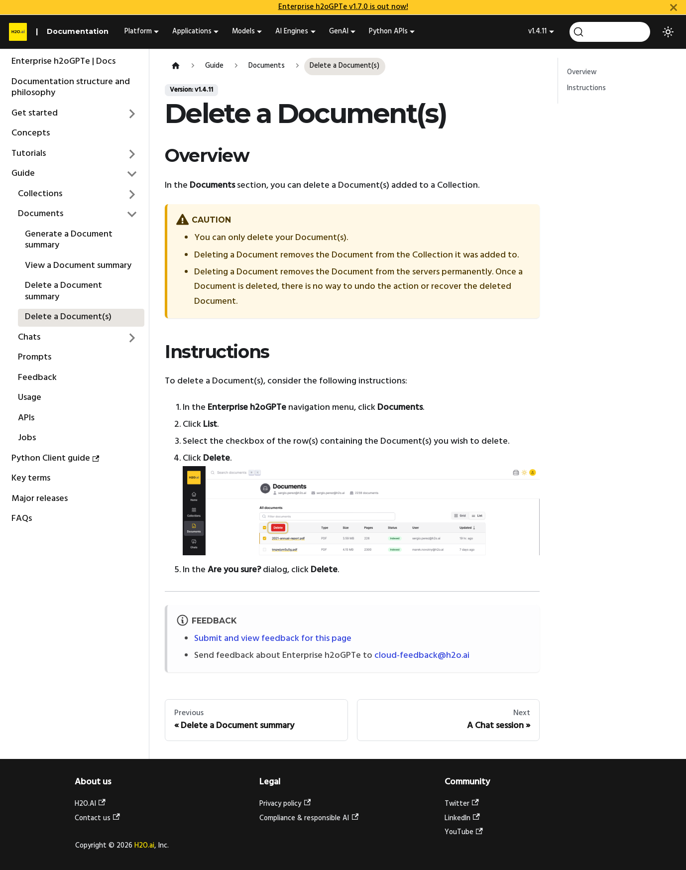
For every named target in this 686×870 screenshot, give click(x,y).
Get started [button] (34, 113)
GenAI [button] (338, 31)
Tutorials (28, 153)
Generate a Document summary (69, 240)
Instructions (586, 88)
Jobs (27, 438)
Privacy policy (285, 804)
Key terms (30, 478)
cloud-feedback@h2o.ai (421, 655)
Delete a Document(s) (68, 317)
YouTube (464, 832)
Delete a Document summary (63, 291)
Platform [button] (138, 31)
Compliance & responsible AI (308, 818)
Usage (29, 397)
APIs (26, 418)
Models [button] (243, 31)
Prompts (34, 357)
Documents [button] (40, 214)
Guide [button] (23, 173)
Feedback (37, 378)
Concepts (30, 133)
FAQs (21, 518)
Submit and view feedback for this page (272, 638)
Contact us (97, 818)
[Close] (673, 7)
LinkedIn (462, 818)
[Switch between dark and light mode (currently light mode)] (668, 32)
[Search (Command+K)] (610, 32)
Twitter (462, 804)
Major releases (39, 499)
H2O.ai (144, 846)
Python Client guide (55, 458)
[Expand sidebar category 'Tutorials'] (132, 154)
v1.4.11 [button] (537, 31)
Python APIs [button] (388, 31)
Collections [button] (40, 194)
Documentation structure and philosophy (70, 88)
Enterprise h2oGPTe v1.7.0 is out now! (343, 7)
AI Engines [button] (291, 31)
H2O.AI (90, 804)
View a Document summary (78, 265)
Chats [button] (29, 337)
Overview (581, 72)
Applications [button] (192, 31)
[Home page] (175, 66)
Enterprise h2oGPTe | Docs (63, 61)
